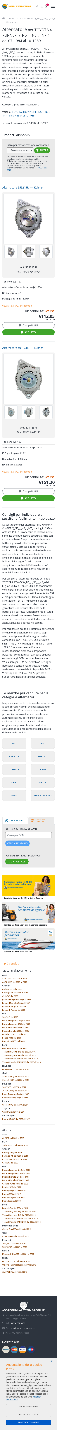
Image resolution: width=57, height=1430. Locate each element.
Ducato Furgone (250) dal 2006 (16, 1024)
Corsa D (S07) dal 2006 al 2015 (15, 1080)
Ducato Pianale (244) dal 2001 (15, 1027)
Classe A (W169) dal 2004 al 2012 (16, 1229)
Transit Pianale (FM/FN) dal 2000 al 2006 (20, 1058)
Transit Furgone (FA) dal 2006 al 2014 (19, 1055)
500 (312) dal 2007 (10, 1017)
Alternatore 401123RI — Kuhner (22, 348)
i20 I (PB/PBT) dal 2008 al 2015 (15, 1069)
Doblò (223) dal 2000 (11, 1200)
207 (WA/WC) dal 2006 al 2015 (15, 1090)
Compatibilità (28, 325)
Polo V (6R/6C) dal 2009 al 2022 (16, 1119)
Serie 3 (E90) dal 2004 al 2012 (15, 1145)
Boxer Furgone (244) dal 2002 (15, 1094)
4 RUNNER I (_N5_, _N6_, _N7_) (38, 18)
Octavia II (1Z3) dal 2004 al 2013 (16, 1261)
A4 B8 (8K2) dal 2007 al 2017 (14, 982)
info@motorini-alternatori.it (23, 1328)
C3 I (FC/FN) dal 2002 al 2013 (14, 1159)
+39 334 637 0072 (17, 1323)
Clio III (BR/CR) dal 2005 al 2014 (15, 1104)
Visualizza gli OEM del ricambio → (18, 305)
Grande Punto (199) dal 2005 (15, 1034)
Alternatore (12, 21)
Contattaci (17, 861)
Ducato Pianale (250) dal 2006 (15, 1031)
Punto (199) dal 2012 (11, 1194)
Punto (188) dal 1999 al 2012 (14, 1190)
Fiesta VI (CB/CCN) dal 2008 (14, 1048)
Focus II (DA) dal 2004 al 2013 (15, 1208)
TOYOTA (13, 18)
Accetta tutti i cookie (28, 1422)
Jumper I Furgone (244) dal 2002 (16, 999)
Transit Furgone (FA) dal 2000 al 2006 (19, 1051)
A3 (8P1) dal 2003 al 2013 (13, 1138)
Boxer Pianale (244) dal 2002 (15, 1097)
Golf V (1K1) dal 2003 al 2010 (14, 1272)
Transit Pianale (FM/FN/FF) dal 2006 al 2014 (21, 1062)
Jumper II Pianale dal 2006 (13, 1010)
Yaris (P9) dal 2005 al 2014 (13, 1111)
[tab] (14, 820)
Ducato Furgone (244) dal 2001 (16, 1020)
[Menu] (52, 6)
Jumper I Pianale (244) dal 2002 (16, 1003)
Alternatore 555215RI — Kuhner (22, 187)
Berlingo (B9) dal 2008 (12, 989)
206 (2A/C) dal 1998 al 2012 (14, 1087)
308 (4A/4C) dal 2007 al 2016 (14, 1247)
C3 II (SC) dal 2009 (10, 996)
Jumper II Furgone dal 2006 (14, 1006)
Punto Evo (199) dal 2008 (13, 1041)
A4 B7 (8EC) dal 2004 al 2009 (14, 978)
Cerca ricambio (17, 843)
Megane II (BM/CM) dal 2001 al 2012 (18, 1254)
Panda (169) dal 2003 (11, 1037)
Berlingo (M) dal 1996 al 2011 (15, 992)
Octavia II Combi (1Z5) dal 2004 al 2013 (19, 1264)
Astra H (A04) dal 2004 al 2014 (15, 1076)
